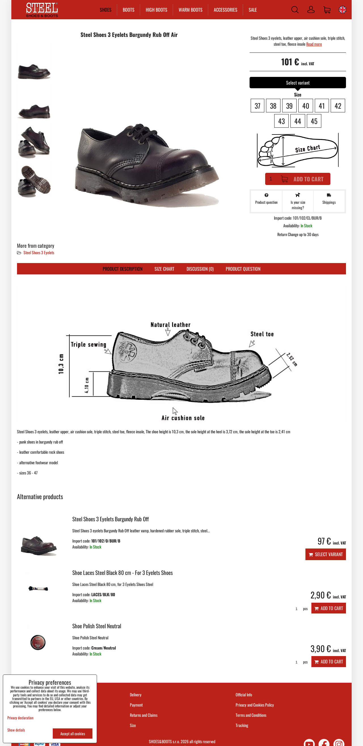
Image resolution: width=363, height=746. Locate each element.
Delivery (136, 694)
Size (133, 725)
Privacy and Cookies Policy (255, 705)
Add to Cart (302, 179)
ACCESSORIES (225, 9)
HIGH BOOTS (156, 9)
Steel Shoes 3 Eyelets (39, 252)
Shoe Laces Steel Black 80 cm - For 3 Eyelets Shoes (122, 572)
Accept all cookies (72, 733)
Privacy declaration (20, 717)
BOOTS (128, 9)
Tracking (242, 725)
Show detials (16, 730)
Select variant (326, 554)
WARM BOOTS (190, 9)
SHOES (105, 9)
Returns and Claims (143, 715)
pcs (300, 608)
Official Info (244, 694)
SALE (252, 9)
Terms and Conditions (251, 715)
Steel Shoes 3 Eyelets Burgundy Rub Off (110, 519)
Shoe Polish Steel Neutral (96, 626)
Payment (136, 705)
